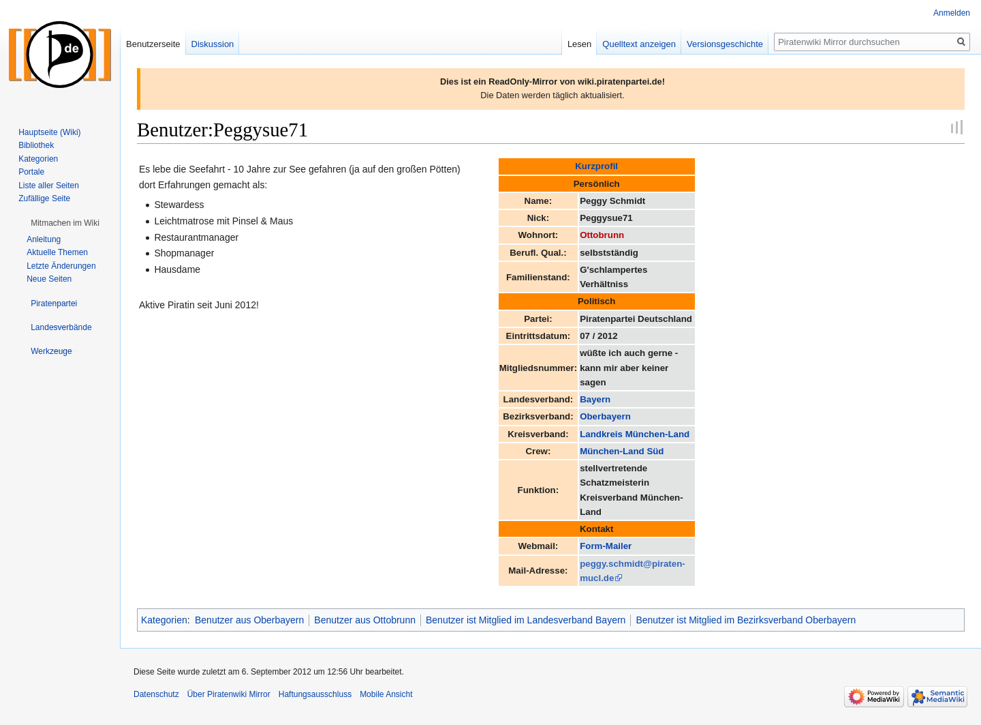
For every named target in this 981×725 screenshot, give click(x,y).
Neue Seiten (49, 279)
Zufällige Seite (44, 198)
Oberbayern (605, 416)
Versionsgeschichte (725, 44)
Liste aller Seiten (48, 185)
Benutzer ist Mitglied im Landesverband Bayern (525, 620)
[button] (65, 223)
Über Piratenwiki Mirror (228, 694)
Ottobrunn (602, 235)
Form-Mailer (606, 546)
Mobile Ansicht (386, 694)
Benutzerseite (153, 44)
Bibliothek (36, 145)
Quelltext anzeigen (639, 44)
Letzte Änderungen (61, 266)
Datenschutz (156, 694)
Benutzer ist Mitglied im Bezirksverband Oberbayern (746, 620)
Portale (31, 172)
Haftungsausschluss (315, 694)
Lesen (579, 44)
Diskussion (212, 44)
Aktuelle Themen (57, 252)
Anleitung (44, 239)
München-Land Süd (622, 451)
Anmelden (951, 13)
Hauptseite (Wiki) (49, 132)
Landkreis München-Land (634, 434)
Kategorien (164, 620)
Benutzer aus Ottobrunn (365, 620)
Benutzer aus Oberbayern (249, 620)
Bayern (595, 399)
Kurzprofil (596, 166)
